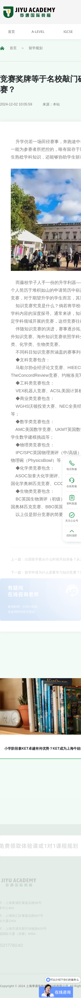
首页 (13, 48)
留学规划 (36, 48)
